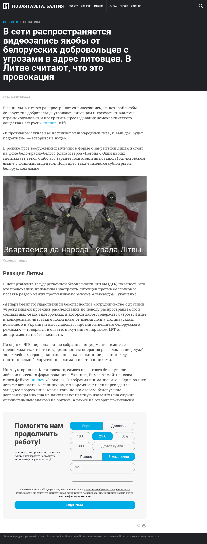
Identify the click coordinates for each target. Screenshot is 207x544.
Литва (113, 6)
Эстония (136, 6)
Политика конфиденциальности (139, 536)
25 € (102, 436)
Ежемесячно (119, 457)
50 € (124, 436)
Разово (86, 457)
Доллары (118, 426)
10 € (80, 436)
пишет (50, 122)
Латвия (124, 6)
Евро (86, 426)
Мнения (99, 6)
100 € (80, 446)
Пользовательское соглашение (98, 536)
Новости (73, 6)
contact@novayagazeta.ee (75, 496)
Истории (86, 6)
